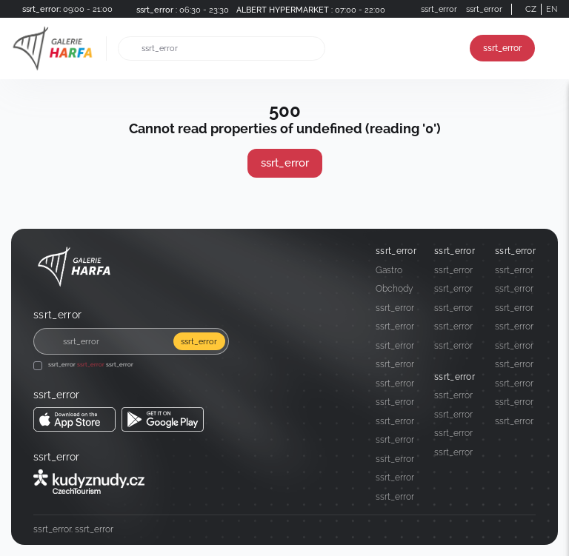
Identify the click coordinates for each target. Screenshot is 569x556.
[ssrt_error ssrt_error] (74, 419)
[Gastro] (396, 270)
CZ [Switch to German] (530, 8)
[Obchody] (396, 288)
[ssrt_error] (179, 9)
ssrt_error (502, 48)
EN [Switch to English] (551, 8)
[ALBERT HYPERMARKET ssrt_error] (308, 9)
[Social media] (499, 529)
